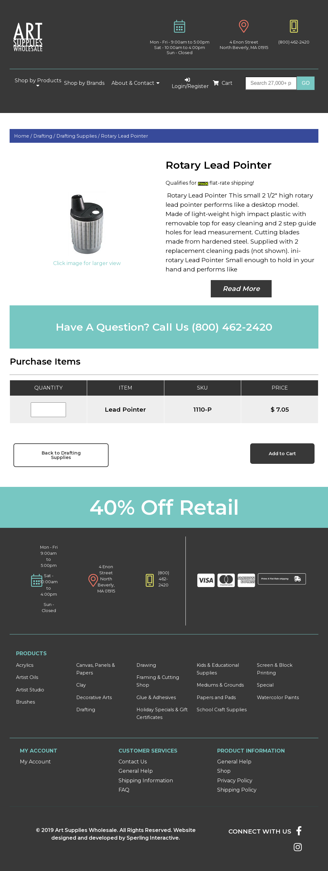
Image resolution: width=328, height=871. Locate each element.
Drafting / (44, 136)
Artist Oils (27, 677)
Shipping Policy (237, 790)
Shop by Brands (87, 83)
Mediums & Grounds (220, 685)
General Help (136, 771)
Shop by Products (38, 82)
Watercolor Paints (278, 697)
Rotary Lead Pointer (124, 136)
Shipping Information (146, 781)
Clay (81, 685)
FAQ (124, 790)
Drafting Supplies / (78, 136)
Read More (241, 289)
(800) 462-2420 (293, 42)
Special (265, 685)
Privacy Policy (234, 781)
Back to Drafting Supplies (61, 455)
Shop (224, 771)
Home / (23, 136)
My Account (35, 762)
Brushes (25, 702)
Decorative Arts (94, 697)
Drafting (85, 710)
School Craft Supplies (222, 710)
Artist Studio (30, 690)
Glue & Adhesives (156, 697)
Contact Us (133, 762)
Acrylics (24, 665)
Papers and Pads (216, 697)
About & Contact (135, 83)
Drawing (146, 665)
